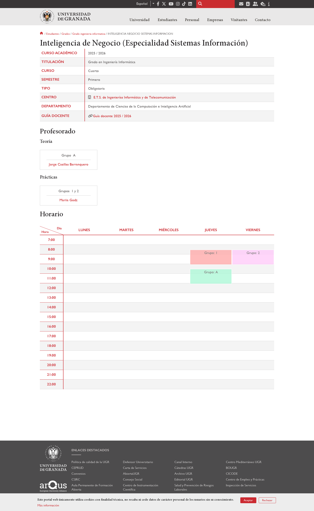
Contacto (263, 20)
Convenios (78, 473)
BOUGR (231, 468)
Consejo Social (132, 479)
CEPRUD (77, 468)
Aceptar (248, 500)
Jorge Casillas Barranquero (68, 164)
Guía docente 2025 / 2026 (112, 116)
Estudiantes (167, 20)
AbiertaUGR (131, 473)
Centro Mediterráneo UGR (244, 462)
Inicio (42, 34)
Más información (48, 505)
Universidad (140, 20)
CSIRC (75, 479)
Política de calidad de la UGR (90, 462)
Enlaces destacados (90, 450)
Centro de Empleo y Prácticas (245, 479)
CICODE (232, 473)
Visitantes (239, 20)
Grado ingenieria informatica (88, 33)
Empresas (215, 20)
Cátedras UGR (183, 468)
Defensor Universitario (138, 462)
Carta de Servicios (135, 468)
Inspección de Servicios (241, 485)
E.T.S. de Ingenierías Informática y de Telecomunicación (135, 97)
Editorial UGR (183, 479)
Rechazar (267, 500)
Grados (65, 33)
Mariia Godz (68, 200)
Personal (192, 20)
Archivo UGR (183, 473)
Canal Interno (183, 462)
